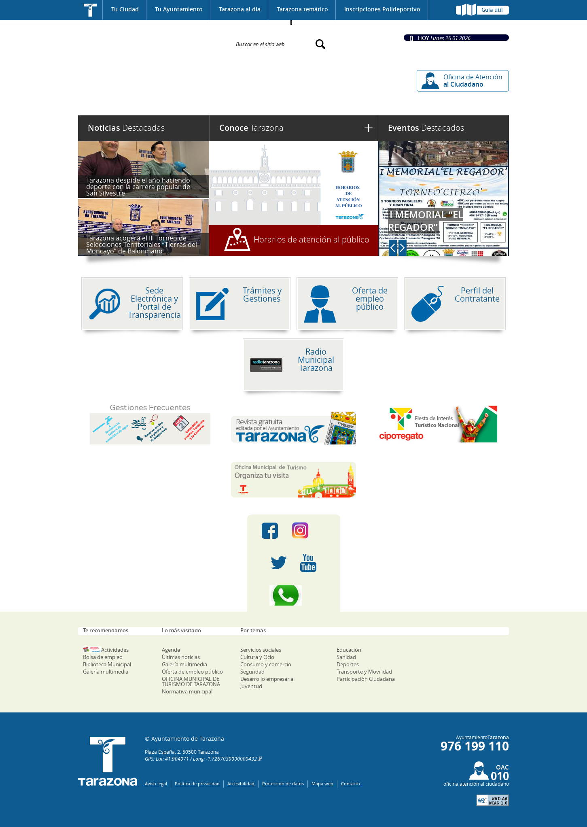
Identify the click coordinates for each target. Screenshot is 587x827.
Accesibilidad (240, 783)
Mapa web (322, 783)
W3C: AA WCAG (493, 800)
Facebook (270, 531)
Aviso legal (156, 783)
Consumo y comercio (265, 664)
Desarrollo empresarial (267, 678)
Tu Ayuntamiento (179, 9)
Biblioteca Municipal (107, 664)
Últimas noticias (181, 657)
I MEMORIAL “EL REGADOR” (425, 221)
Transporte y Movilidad (364, 671)
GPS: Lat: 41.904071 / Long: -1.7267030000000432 (201, 758)
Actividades (115, 649)
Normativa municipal (187, 691)
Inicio (90, 10)
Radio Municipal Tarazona (316, 359)
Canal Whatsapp (293, 595)
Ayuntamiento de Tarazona (152, 40)
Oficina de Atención (472, 80)
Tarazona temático (302, 9)
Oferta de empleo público (370, 298)
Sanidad (346, 657)
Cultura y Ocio (257, 657)
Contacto (350, 783)
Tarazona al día (240, 9)
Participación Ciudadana (366, 678)
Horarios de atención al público (311, 239)
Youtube (308, 563)
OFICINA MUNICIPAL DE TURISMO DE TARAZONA (191, 681)
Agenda (171, 649)
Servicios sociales (260, 649)
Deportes (348, 664)
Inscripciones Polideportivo (382, 9)
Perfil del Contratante (477, 294)
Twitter (279, 563)
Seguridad (252, 671)
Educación (349, 649)
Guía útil (492, 9)
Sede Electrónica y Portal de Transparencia (154, 302)
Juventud (251, 686)
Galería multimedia (105, 671)
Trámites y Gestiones (262, 294)
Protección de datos (283, 783)
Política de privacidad (197, 783)
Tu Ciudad (125, 9)
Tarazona (251, 127)
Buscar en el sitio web (260, 43)
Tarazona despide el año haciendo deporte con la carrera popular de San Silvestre (138, 187)
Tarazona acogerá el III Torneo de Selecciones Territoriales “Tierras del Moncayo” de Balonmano (141, 244)
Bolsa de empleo (103, 657)
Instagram (308, 531)
